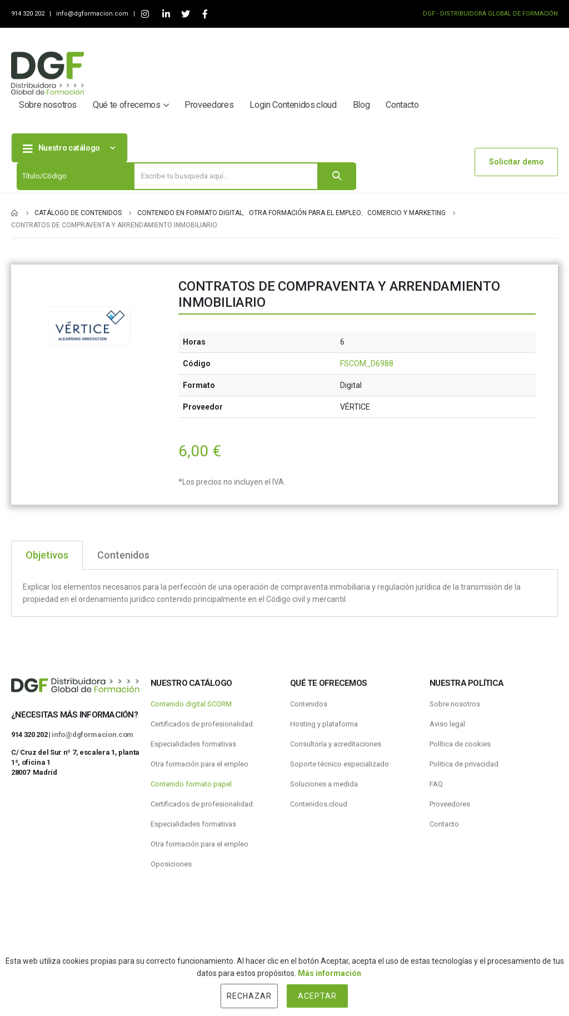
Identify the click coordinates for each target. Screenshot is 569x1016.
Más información (329, 973)
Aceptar (317, 996)
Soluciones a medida (324, 784)
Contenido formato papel (191, 784)
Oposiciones (171, 864)
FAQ (436, 784)
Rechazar (249, 996)
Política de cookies (460, 744)
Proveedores (208, 104)
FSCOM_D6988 (366, 363)
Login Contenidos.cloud (292, 104)
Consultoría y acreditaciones (335, 744)
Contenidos (308, 704)
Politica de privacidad (464, 764)
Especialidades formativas (193, 744)
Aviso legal (447, 724)
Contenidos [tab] (123, 555)
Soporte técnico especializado (339, 764)
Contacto (402, 104)
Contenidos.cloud (318, 804)
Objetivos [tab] (47, 555)
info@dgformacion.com (93, 13)
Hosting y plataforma (324, 724)
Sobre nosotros (48, 104)
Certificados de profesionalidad (202, 724)
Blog (361, 104)
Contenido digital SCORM (191, 704)
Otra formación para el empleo (199, 764)
